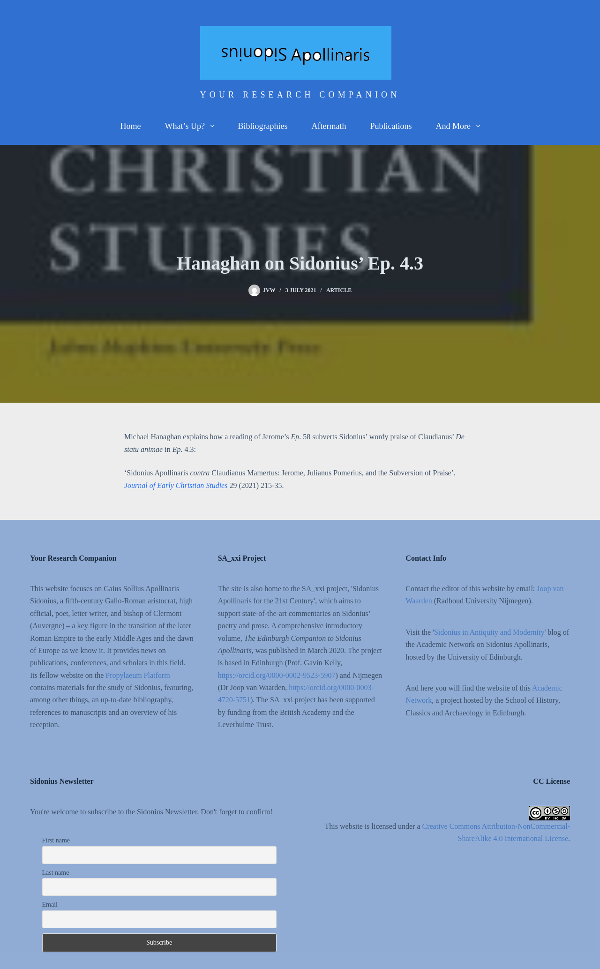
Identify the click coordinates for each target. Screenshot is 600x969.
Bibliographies (263, 126)
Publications (391, 126)
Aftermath (329, 126)
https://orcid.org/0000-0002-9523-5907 (277, 675)
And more (459, 126)
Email (50, 904)
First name (56, 840)
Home (130, 126)
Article (339, 290)
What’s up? (191, 126)
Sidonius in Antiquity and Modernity (489, 632)
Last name (55, 872)
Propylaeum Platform (137, 675)
